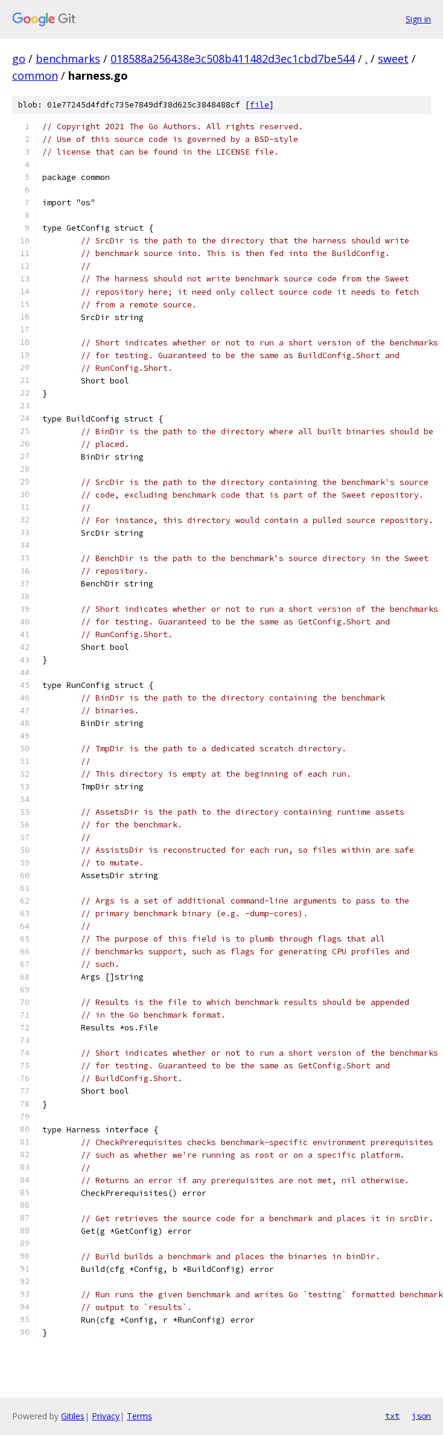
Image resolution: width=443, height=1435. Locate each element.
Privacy (106, 1416)
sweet (393, 58)
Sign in (418, 19)
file (259, 105)
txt (392, 1415)
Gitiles (72, 1416)
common (35, 75)
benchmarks (68, 58)
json (421, 1415)
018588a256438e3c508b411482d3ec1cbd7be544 (232, 58)
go (18, 58)
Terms (139, 1416)
